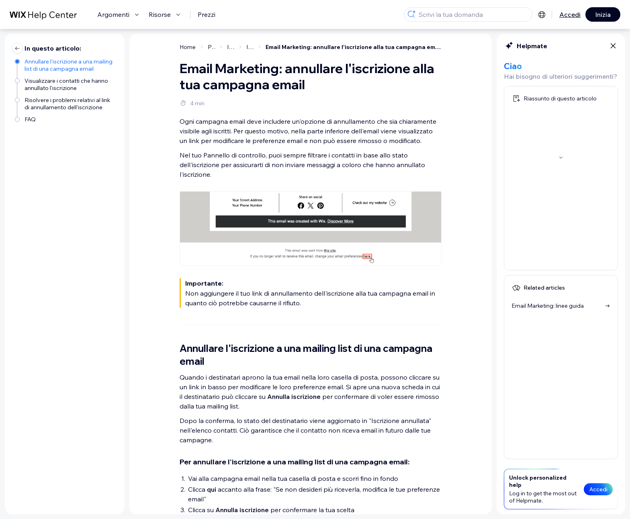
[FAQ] (65, 119)
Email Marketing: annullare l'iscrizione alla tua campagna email (354, 47)
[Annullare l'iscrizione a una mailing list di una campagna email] (65, 65)
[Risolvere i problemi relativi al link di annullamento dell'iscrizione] (65, 103)
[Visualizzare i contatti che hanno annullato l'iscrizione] (65, 84)
